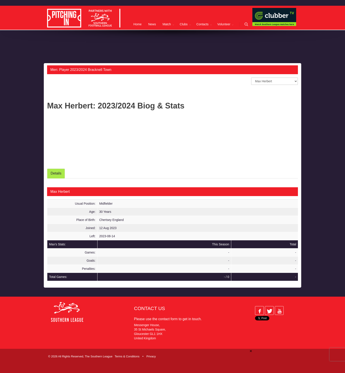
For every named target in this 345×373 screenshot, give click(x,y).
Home (137, 24)
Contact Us (149, 308)
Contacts (202, 24)
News (152, 24)
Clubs (184, 24)
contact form (168, 319)
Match (167, 24)
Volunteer (223, 24)
